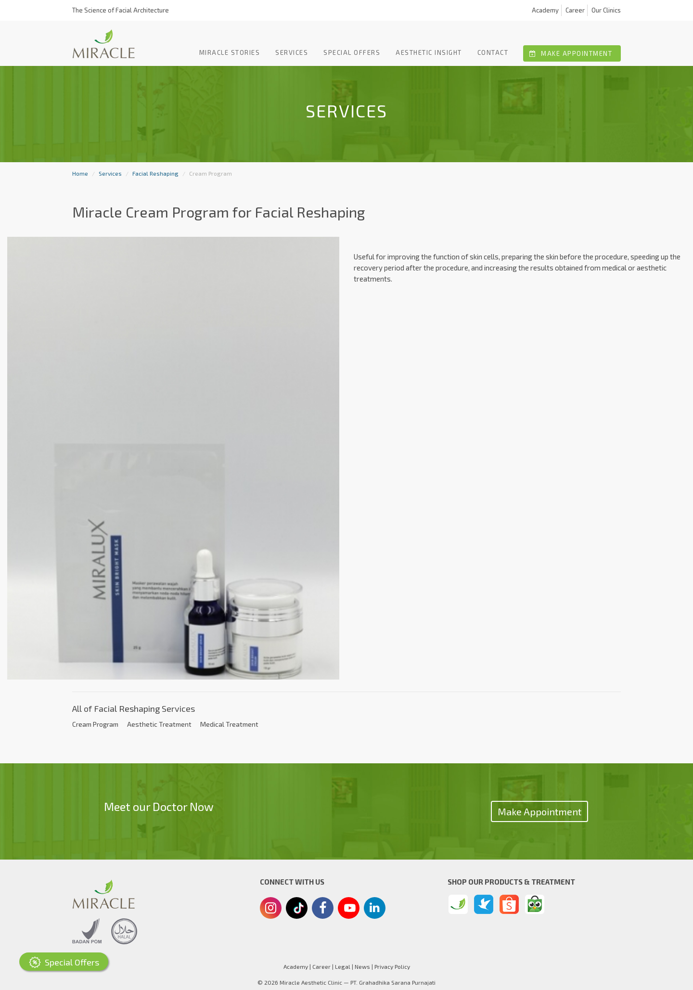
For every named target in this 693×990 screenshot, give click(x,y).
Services (291, 52)
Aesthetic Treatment (159, 724)
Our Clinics (606, 10)
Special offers (351, 52)
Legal (342, 966)
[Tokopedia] (534, 904)
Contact (493, 52)
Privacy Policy (392, 966)
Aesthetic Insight (429, 52)
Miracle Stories (229, 52)
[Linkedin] (375, 907)
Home (80, 173)
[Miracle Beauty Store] (458, 904)
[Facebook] (322, 909)
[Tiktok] (297, 911)
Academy (545, 10)
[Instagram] (270, 909)
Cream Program (95, 724)
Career (575, 10)
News (362, 966)
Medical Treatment (229, 724)
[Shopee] (509, 904)
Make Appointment (570, 53)
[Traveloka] (483, 904)
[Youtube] (349, 910)
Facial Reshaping (155, 173)
